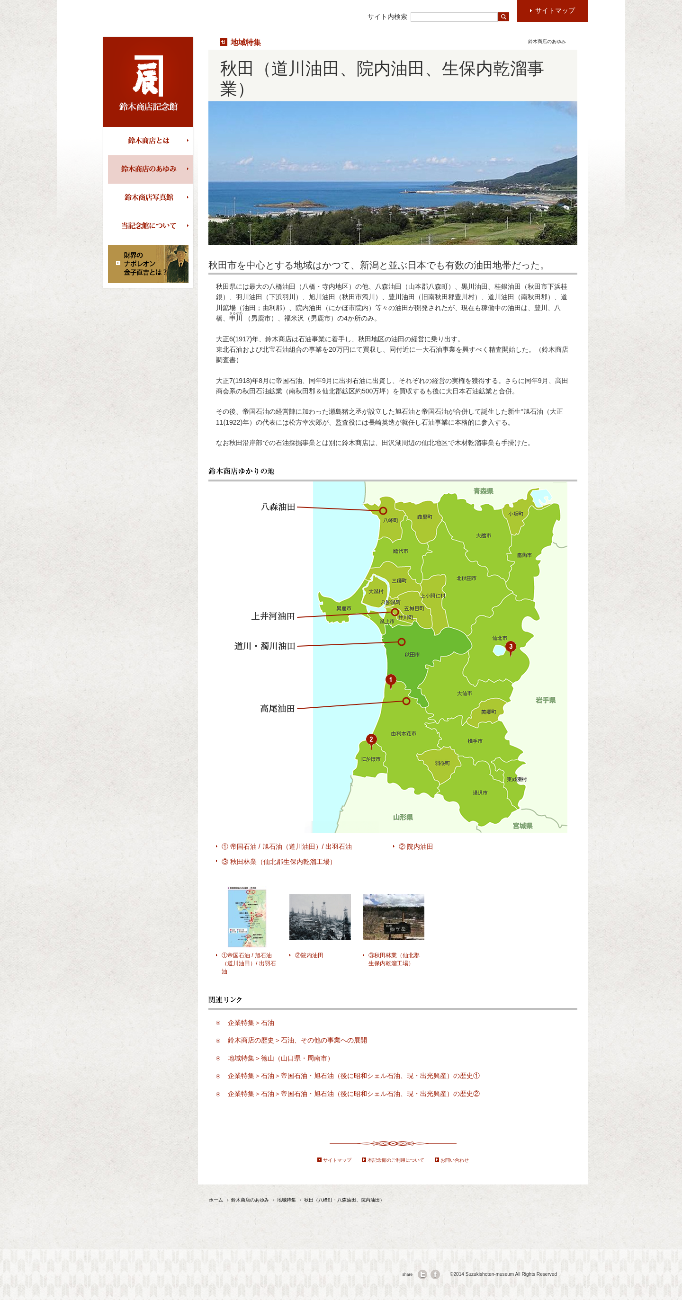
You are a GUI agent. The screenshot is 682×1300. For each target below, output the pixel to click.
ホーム (216, 1199)
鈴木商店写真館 (150, 198)
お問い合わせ (454, 1160)
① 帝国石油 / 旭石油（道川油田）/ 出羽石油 (287, 846)
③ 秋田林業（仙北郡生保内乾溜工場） (279, 861)
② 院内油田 (416, 846)
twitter (422, 1274)
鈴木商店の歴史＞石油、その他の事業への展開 (297, 1040)
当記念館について (150, 226)
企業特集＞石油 (251, 1022)
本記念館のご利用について (396, 1160)
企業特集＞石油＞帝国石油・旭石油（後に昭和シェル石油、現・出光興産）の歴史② (354, 1093)
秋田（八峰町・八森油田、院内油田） (344, 1199)
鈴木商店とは (150, 141)
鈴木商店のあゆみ (150, 169)
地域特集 (246, 42)
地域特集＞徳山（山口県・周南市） (281, 1058)
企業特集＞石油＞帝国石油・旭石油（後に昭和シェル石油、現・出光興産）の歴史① (354, 1075)
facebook (435, 1274)
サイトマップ (337, 1160)
